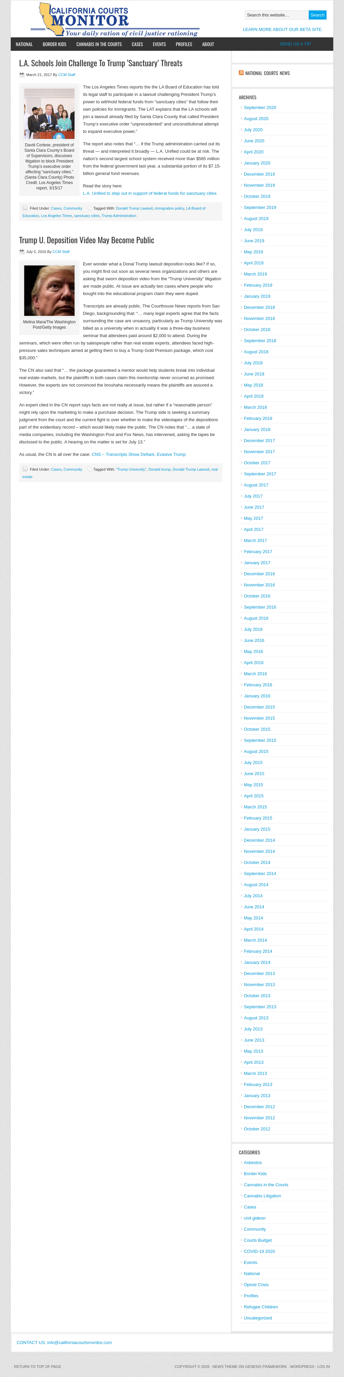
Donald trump (159, 469)
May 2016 (253, 651)
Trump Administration (118, 216)
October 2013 (257, 995)
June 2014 (254, 906)
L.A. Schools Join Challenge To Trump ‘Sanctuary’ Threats (100, 63)
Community (72, 208)
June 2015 (254, 773)
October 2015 (257, 729)
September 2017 (260, 473)
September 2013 (260, 1006)
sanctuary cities (87, 216)
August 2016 (256, 618)
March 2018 (255, 407)
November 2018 (259, 318)
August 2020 (256, 118)
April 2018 (254, 396)
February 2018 (258, 418)
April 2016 (254, 662)
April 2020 (254, 151)
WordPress (302, 1367)
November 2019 (259, 185)
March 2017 (255, 540)
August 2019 (256, 218)
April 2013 (254, 1062)
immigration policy (169, 208)
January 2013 (257, 1095)
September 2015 (260, 740)
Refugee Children (261, 1306)
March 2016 (255, 673)
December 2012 (259, 1106)
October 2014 (257, 862)
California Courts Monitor (89, 18)
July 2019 (253, 229)
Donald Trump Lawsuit (134, 208)
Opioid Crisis (256, 1284)
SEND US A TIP (295, 43)
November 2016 (259, 584)
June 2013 (254, 1040)
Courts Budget (258, 1240)
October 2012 (257, 1128)
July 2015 (253, 762)
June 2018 (254, 373)
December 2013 (259, 973)
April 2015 (254, 795)
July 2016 (253, 629)
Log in (323, 1367)
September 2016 (260, 607)
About (205, 43)
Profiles (184, 43)
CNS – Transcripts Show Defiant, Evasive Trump (139, 454)
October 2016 (257, 596)
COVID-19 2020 (259, 1251)
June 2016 (254, 640)
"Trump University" (131, 469)
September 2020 (260, 107)
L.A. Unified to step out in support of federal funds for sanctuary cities (149, 193)
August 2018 (256, 351)
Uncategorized (258, 1317)
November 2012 (259, 1117)
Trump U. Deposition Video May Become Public (86, 239)
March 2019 (255, 274)
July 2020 (253, 129)
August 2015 (256, 751)
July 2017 (253, 496)
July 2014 (253, 895)
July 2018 (253, 362)
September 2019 (260, 207)
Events (159, 43)
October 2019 (257, 196)
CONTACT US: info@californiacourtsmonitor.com (64, 1342)
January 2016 (257, 695)
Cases (137, 43)
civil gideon (254, 1218)
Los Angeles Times (56, 216)
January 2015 (257, 829)
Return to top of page (37, 1367)
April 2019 (254, 262)
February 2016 (258, 684)
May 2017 (253, 518)
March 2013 (255, 1073)
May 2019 (253, 251)
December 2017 (259, 440)
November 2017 (259, 451)
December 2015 (259, 707)
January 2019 (257, 296)
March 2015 (255, 806)
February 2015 (258, 818)
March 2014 (255, 940)
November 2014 (259, 851)
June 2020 (254, 140)
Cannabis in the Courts (99, 43)
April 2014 (254, 929)
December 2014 (259, 840)
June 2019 (254, 240)
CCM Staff (66, 75)
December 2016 (259, 573)
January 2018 (257, 429)
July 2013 (253, 1028)
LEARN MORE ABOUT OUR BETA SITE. (283, 29)
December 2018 (259, 307)
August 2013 (256, 1017)
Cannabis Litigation (262, 1195)
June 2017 (254, 507)
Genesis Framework (266, 1367)
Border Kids (54, 43)
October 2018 (257, 329)
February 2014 (258, 951)
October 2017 (257, 462)
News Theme (225, 1367)
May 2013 (253, 1051)
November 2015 (259, 718)
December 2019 (259, 174)
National (24, 43)
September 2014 (260, 873)
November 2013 (259, 984)
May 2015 (253, 784)
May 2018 (253, 385)
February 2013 (258, 1084)
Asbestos (253, 1162)
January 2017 (257, 562)
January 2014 (257, 962)
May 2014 (253, 917)
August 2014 (256, 884)
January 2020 (257, 163)
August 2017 (256, 484)
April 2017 (254, 529)
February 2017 (258, 551)
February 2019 (258, 285)
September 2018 (260, 340)
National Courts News (267, 72)
